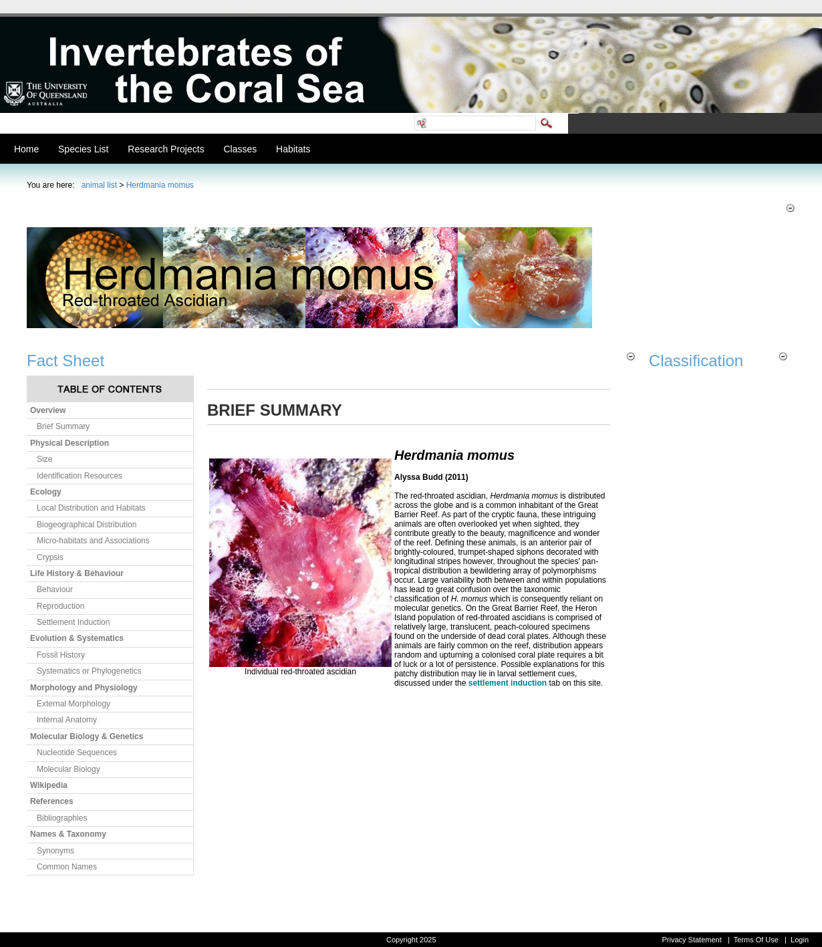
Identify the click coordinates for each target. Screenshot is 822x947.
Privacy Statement (691, 940)
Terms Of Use (756, 940)
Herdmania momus (160, 185)
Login (800, 940)
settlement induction (507, 683)
